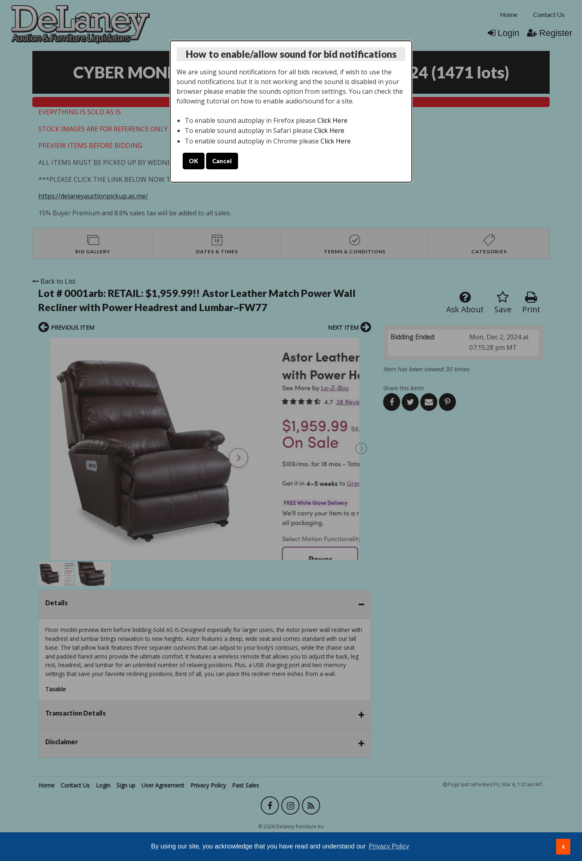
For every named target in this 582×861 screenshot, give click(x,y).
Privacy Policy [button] (389, 846)
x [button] (563, 846)
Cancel (222, 161)
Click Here (332, 120)
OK (193, 161)
